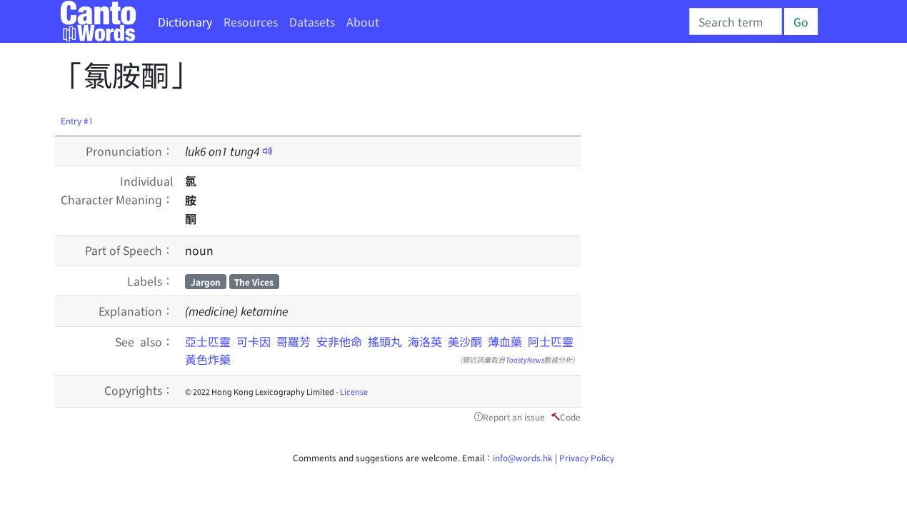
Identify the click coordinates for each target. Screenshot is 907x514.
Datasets (312, 21)
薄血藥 (505, 341)
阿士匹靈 (550, 341)
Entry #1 (77, 120)
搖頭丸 (385, 341)
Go (800, 21)
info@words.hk (523, 457)
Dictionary (185, 21)
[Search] (735, 21)
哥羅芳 (293, 341)
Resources (251, 21)
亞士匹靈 (208, 341)
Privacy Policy (586, 457)
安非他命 (339, 341)
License (354, 391)
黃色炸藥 (208, 359)
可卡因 (253, 341)
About (362, 21)
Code (570, 416)
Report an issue (514, 416)
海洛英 (425, 341)
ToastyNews (525, 359)
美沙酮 (465, 341)
